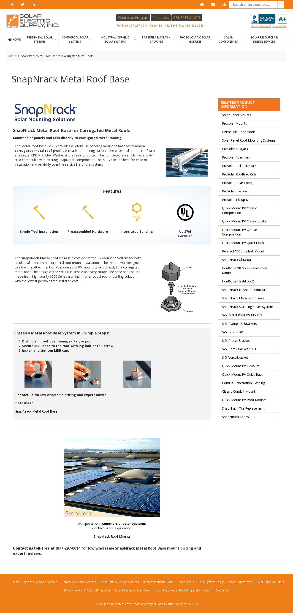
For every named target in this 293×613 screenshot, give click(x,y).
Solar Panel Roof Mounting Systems (249, 140)
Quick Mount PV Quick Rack (242, 374)
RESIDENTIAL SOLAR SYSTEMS (40, 40)
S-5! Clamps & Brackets (239, 323)
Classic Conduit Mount (238, 391)
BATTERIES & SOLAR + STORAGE (156, 40)
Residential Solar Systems (40, 582)
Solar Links (144, 590)
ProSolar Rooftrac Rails (239, 174)
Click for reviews (268, 21)
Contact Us (160, 17)
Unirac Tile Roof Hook (238, 132)
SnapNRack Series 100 (238, 417)
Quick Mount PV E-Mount (241, 366)
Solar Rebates (123, 590)
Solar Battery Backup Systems (119, 582)
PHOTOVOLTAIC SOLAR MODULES (195, 40)
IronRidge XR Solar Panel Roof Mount (244, 270)
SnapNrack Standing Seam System (247, 306)
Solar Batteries (164, 590)
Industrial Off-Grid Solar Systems (115, 40)
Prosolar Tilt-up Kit (236, 199)
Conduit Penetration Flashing (243, 383)
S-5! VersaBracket (235, 357)
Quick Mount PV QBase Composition (239, 231)
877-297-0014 (138, 25)
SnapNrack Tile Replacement (243, 408)
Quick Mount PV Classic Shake (244, 221)
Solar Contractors (240, 582)
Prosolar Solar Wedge (238, 183)
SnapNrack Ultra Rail (237, 259)
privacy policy (279, 26)
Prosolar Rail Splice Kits (239, 166)
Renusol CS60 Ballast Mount (243, 251)
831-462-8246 (194, 25)
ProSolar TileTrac (235, 191)
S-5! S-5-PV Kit (232, 332)
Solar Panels (186, 582)
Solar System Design (211, 582)
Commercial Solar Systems (75, 40)
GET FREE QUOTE (186, 17)
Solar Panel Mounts (236, 115)
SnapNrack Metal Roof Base (36, 411)
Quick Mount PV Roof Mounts (244, 400)
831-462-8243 (168, 25)
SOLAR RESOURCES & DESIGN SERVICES (264, 40)
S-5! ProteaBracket (236, 340)
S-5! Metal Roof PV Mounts (242, 315)
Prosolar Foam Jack (236, 157)
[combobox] (256, 4)
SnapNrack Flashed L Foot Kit (244, 289)
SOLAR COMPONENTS (228, 40)
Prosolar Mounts (234, 123)
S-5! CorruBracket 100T (239, 349)
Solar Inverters (73, 590)
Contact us (24, 395)
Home (17, 39)
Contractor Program (133, 17)
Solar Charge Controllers (195, 590)
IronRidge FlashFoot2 (238, 281)
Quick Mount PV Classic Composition (239, 210)
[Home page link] (35, 21)
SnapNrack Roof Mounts (112, 536)
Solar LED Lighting (98, 590)
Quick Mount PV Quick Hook (243, 243)
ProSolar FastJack (235, 149)
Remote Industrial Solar (158, 582)
